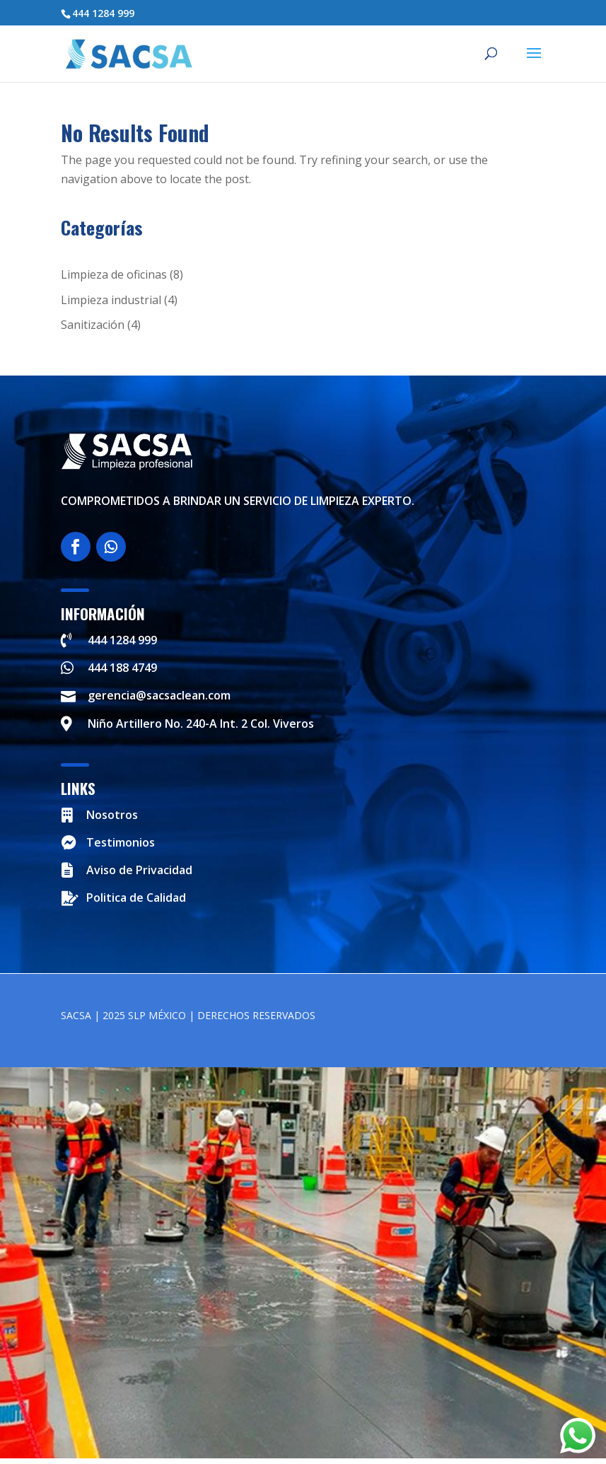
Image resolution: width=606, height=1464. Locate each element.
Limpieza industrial (111, 300)
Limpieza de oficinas (114, 274)
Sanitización (92, 324)
